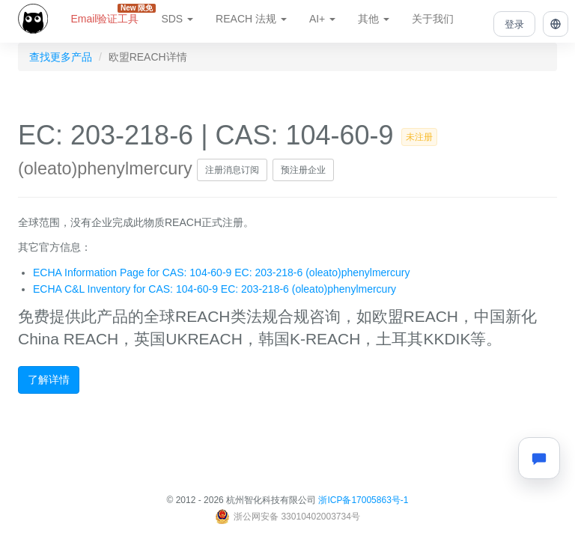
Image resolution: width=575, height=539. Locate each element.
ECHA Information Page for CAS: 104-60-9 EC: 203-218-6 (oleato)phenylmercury (221, 272)
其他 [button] (373, 19)
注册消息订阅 (232, 170)
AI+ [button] (322, 19)
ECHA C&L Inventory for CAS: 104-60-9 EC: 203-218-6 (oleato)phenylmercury (214, 289)
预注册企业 (303, 170)
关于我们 (433, 19)
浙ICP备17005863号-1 (363, 500)
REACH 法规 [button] (251, 19)
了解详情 (49, 380)
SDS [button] (177, 19)
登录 (514, 24)
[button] (555, 24)
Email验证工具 (110, 14)
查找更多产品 (60, 57)
